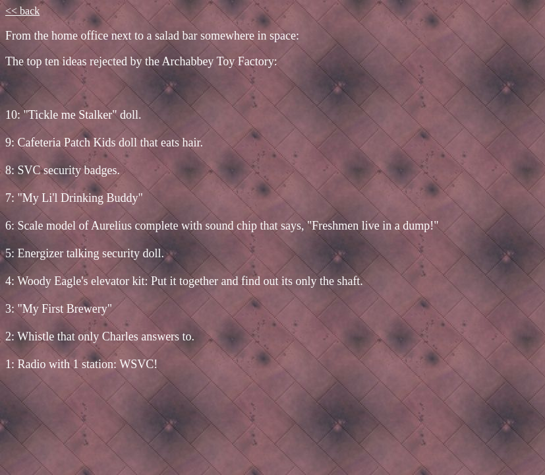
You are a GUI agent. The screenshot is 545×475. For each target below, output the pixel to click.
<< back (22, 10)
